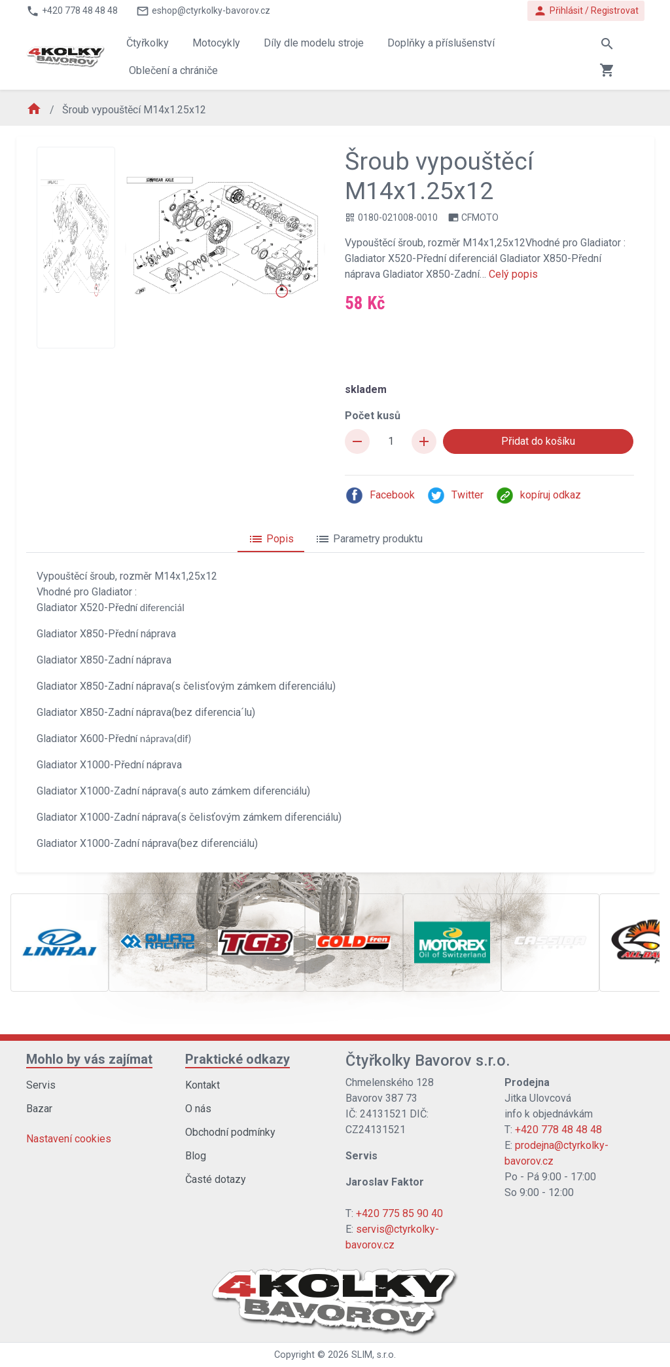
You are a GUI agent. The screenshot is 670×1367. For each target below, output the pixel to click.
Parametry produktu (369, 539)
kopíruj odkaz (538, 495)
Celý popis (513, 274)
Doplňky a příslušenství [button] (441, 43)
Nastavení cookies (68, 1139)
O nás (198, 1108)
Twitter (455, 495)
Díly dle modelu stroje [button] (314, 43)
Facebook (380, 495)
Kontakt (202, 1085)
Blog (195, 1156)
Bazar (39, 1108)
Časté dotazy (215, 1179)
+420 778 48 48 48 (558, 1129)
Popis (271, 539)
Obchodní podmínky (230, 1132)
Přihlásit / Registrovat (586, 11)
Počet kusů (372, 415)
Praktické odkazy (237, 1059)
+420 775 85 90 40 (399, 1213)
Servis (41, 1085)
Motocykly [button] (216, 43)
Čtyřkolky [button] (147, 43)
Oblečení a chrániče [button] (173, 70)
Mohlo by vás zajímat (89, 1059)
